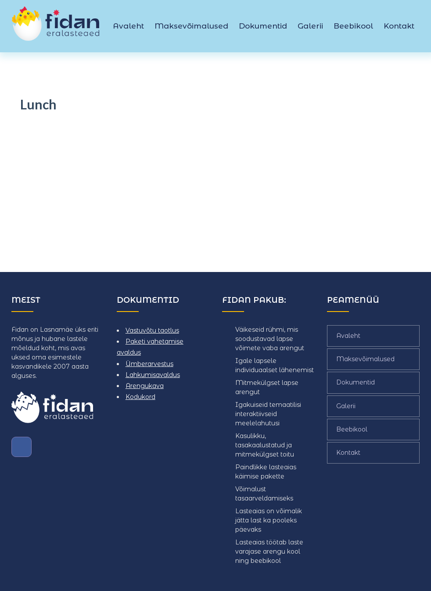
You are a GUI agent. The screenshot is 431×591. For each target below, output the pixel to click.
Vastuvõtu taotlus (152, 330)
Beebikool (353, 26)
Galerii (310, 26)
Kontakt (399, 26)
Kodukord (140, 397)
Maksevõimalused (191, 26)
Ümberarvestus (149, 364)
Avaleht (128, 26)
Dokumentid (263, 26)
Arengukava (145, 386)
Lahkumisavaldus (153, 375)
